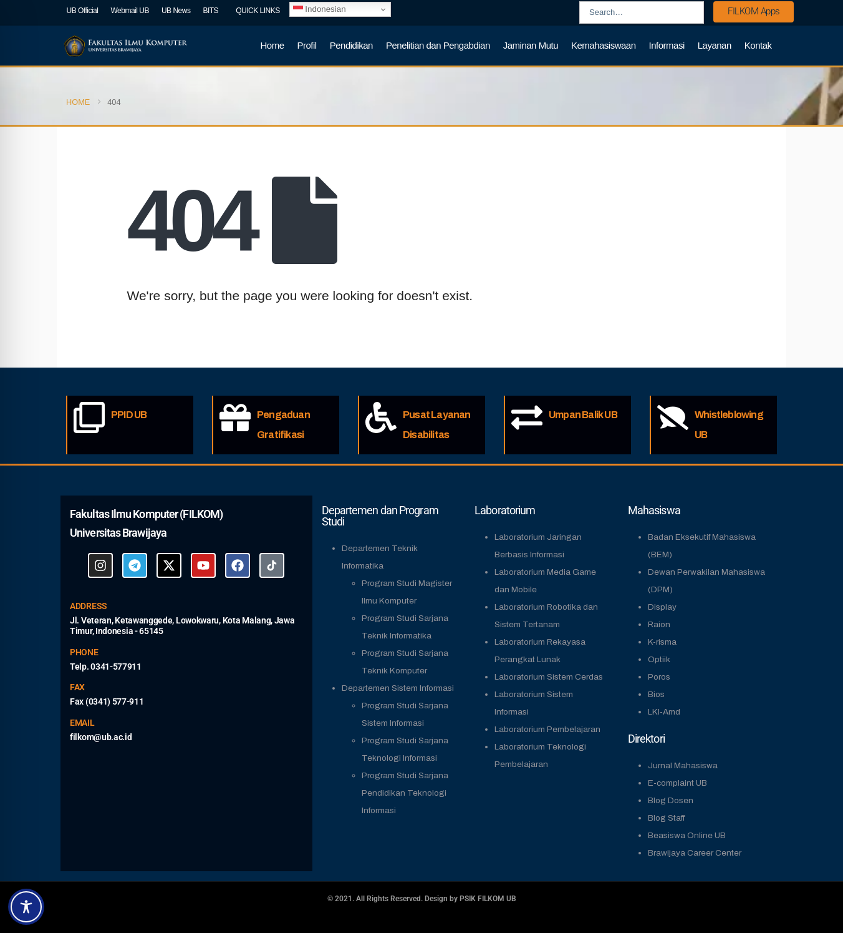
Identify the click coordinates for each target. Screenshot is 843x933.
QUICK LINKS (258, 10)
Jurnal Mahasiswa (683, 765)
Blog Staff (666, 818)
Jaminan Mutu (530, 45)
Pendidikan (351, 45)
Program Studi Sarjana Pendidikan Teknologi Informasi (405, 793)
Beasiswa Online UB (687, 835)
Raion (659, 624)
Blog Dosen (670, 800)
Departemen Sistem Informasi (398, 688)
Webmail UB (129, 10)
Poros (659, 676)
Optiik (659, 659)
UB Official (83, 10)
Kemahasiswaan (603, 45)
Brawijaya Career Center (694, 852)
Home (272, 45)
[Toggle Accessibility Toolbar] (26, 907)
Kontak (758, 45)
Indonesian (319, 9)
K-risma (662, 642)
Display (662, 607)
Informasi (667, 45)
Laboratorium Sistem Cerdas (548, 676)
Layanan (714, 45)
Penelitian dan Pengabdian (438, 45)
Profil (307, 45)
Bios (656, 694)
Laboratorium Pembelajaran (547, 729)
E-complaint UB (677, 783)
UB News (176, 10)
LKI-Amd (664, 711)
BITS (210, 10)
